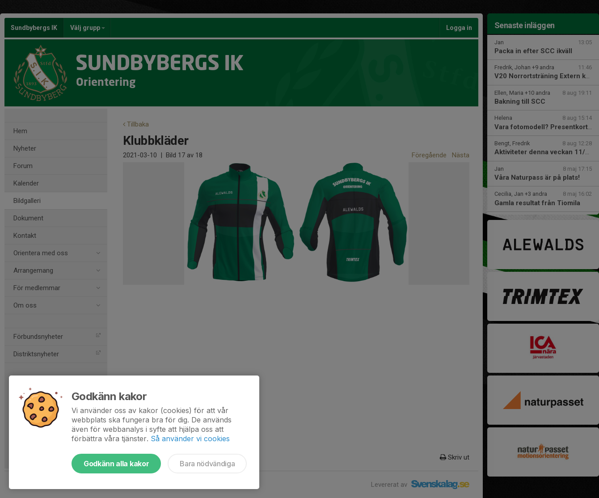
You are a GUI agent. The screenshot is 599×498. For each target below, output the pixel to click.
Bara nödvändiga (207, 463)
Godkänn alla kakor (116, 463)
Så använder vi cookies (190, 438)
